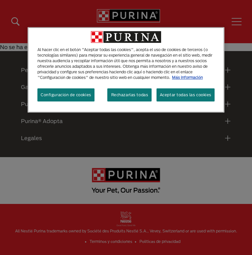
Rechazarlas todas (129, 95)
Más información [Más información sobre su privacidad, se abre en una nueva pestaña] (187, 77)
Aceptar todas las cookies (185, 95)
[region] (126, 70)
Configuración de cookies (66, 95)
